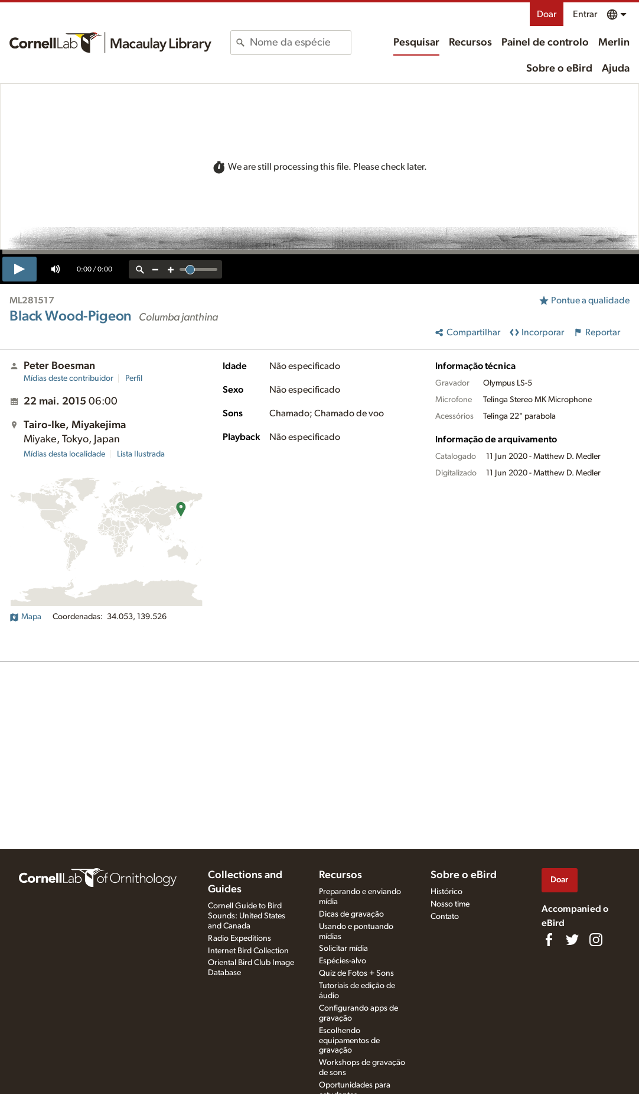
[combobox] (300, 42)
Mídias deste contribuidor (68, 378)
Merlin (614, 42)
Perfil (133, 378)
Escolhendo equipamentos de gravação (349, 1041)
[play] (19, 269)
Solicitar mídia (343, 948)
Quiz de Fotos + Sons (356, 973)
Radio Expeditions (239, 938)
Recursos (470, 42)
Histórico (446, 892)
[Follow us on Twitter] (572, 940)
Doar (546, 14)
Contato (445, 916)
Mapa (25, 617)
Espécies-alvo (342, 961)
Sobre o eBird (559, 68)
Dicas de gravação (351, 914)
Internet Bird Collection (248, 951)
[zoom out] (155, 269)
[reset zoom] (139, 269)
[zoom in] (170, 269)
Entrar (585, 14)
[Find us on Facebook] (549, 940)
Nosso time (450, 904)
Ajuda (616, 68)
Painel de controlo (545, 42)
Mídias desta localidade (64, 454)
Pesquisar (416, 42)
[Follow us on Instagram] (596, 940)
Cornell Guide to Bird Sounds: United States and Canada (246, 916)
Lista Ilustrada (141, 454)
